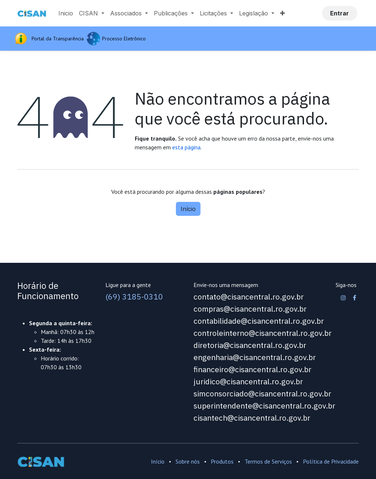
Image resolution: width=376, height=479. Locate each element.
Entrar (339, 13)
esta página (186, 147)
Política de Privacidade (331, 461)
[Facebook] (354, 297)
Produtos (222, 461)
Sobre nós (188, 461)
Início (188, 209)
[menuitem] (65, 13)
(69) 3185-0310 (134, 297)
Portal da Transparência (59, 38)
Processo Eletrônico (124, 38)
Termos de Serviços (268, 461)
